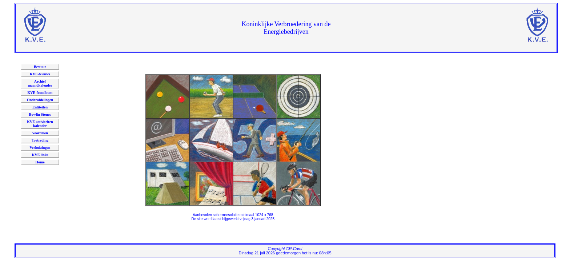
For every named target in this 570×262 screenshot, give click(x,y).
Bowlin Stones (40, 114)
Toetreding (40, 140)
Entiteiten (40, 107)
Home (40, 162)
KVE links (40, 155)
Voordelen (40, 133)
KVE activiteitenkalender (40, 124)
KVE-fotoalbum (40, 93)
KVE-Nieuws (40, 74)
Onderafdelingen (40, 100)
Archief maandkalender (40, 83)
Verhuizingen (40, 148)
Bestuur (40, 67)
